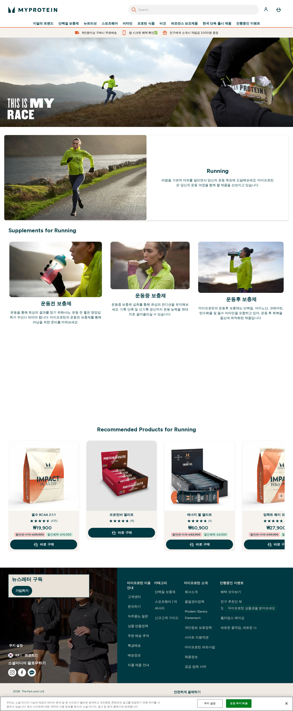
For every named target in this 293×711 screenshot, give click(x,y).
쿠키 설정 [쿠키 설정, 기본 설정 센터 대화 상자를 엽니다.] (209, 703)
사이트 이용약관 (196, 637)
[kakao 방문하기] (32, 672)
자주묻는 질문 (138, 616)
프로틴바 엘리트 (121, 514)
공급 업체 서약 (195, 666)
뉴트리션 (90, 23)
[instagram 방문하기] (12, 672)
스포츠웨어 (110, 23)
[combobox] (194, 10)
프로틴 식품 (145, 23)
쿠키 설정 (16, 645)
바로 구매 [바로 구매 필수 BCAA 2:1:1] (43, 544)
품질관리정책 (194, 601)
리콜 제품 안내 (138, 665)
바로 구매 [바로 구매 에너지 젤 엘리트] (199, 544)
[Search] (134, 10)
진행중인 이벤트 (248, 23)
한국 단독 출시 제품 (217, 23)
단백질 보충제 (68, 23)
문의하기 (134, 606)
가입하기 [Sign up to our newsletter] (21, 590)
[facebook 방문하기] (22, 672)
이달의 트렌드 (43, 23)
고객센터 (134, 596)
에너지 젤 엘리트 (199, 514)
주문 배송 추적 (138, 635)
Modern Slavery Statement (196, 615)
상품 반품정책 (138, 626)
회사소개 (191, 592)
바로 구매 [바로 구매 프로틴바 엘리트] (121, 532)
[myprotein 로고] (32, 9)
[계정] (266, 10)
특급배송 (134, 645)
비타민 (127, 23)
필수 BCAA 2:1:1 (44, 514)
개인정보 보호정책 (198, 627)
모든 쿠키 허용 (238, 703)
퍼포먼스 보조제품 (184, 23)
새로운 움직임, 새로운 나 (239, 627)
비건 (163, 23)
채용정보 (191, 657)
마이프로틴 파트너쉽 (200, 647)
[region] (146, 704)
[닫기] (286, 703)
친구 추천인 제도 (249, 605)
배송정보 (134, 655)
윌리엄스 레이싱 (232, 618)
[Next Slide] (281, 496)
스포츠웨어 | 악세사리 (166, 605)
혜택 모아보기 (231, 592)
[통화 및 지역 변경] (58, 655)
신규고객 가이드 (166, 618)
